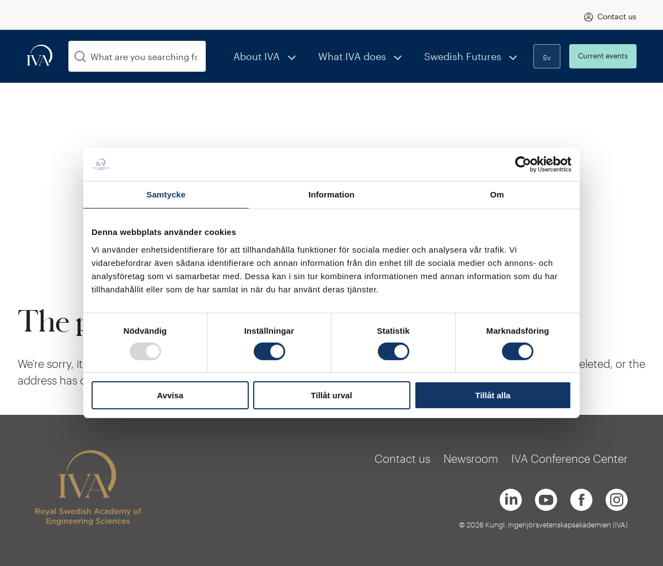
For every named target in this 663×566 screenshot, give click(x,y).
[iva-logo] (39, 56)
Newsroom (470, 458)
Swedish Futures (471, 56)
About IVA (291, 56)
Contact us (617, 16)
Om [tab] (497, 194)
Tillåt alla (493, 395)
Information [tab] (331, 194)
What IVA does (374, 56)
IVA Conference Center (569, 458)
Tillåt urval (331, 395)
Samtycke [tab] (166, 194)
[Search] (80, 56)
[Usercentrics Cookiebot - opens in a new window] (523, 164)
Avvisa (170, 395)
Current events (603, 55)
